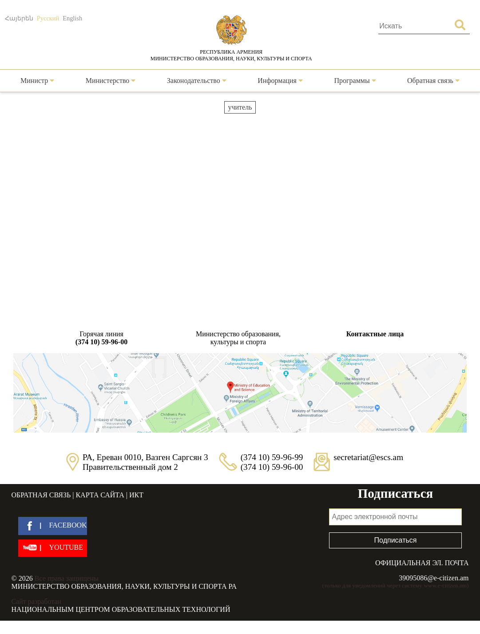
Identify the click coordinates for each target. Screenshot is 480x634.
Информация (280, 80)
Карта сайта (99, 495)
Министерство (111, 80)
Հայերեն (19, 18)
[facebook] (52, 526)
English (72, 18)
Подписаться (395, 540)
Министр (37, 80)
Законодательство (196, 80)
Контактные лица (375, 334)
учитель (240, 107)
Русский (48, 18)
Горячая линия (101, 338)
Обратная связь (433, 80)
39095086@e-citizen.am (433, 578)
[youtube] (52, 548)
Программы (355, 80)
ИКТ (136, 495)
